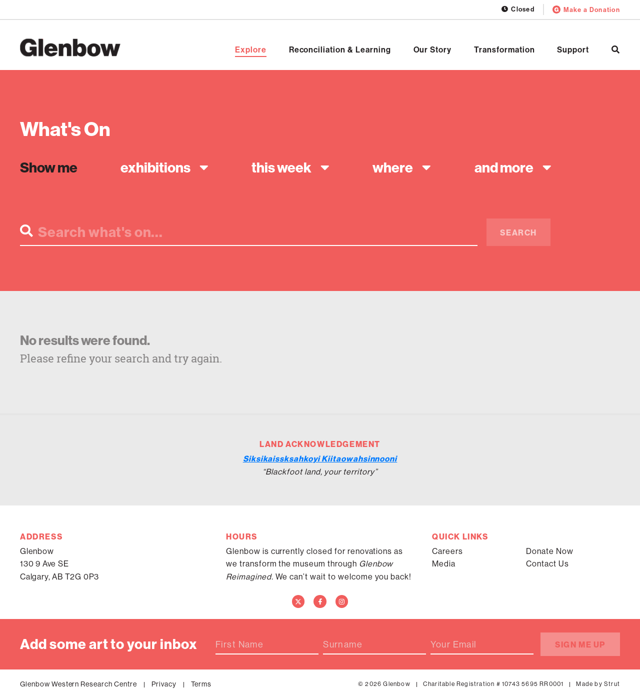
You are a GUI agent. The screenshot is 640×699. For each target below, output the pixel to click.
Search (518, 233)
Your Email (453, 644)
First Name (240, 644)
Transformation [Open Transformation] (504, 50)
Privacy (164, 684)
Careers (447, 551)
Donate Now (550, 551)
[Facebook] (320, 601)
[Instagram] (342, 601)
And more (504, 167)
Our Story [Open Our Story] (433, 50)
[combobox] (162, 168)
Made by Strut (598, 684)
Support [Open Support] (573, 50)
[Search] (616, 50)
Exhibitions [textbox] (155, 167)
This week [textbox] (282, 167)
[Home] (70, 47)
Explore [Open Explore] (250, 50)
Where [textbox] (392, 167)
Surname (342, 644)
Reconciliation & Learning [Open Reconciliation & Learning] (340, 50)
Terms (201, 684)
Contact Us (547, 563)
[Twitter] (298, 601)
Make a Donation (586, 10)
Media (444, 563)
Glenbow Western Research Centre (78, 684)
